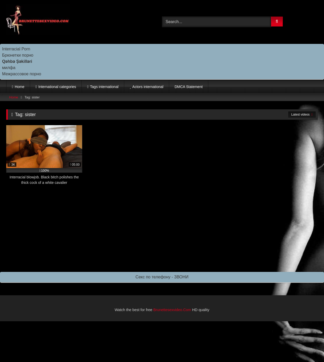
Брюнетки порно (17, 55)
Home (19, 87)
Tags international (104, 87)
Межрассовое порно (21, 74)
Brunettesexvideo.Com (172, 310)
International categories (57, 87)
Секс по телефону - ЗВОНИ (161, 277)
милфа (8, 67)
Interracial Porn (16, 49)
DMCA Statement (189, 87)
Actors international (147, 87)
